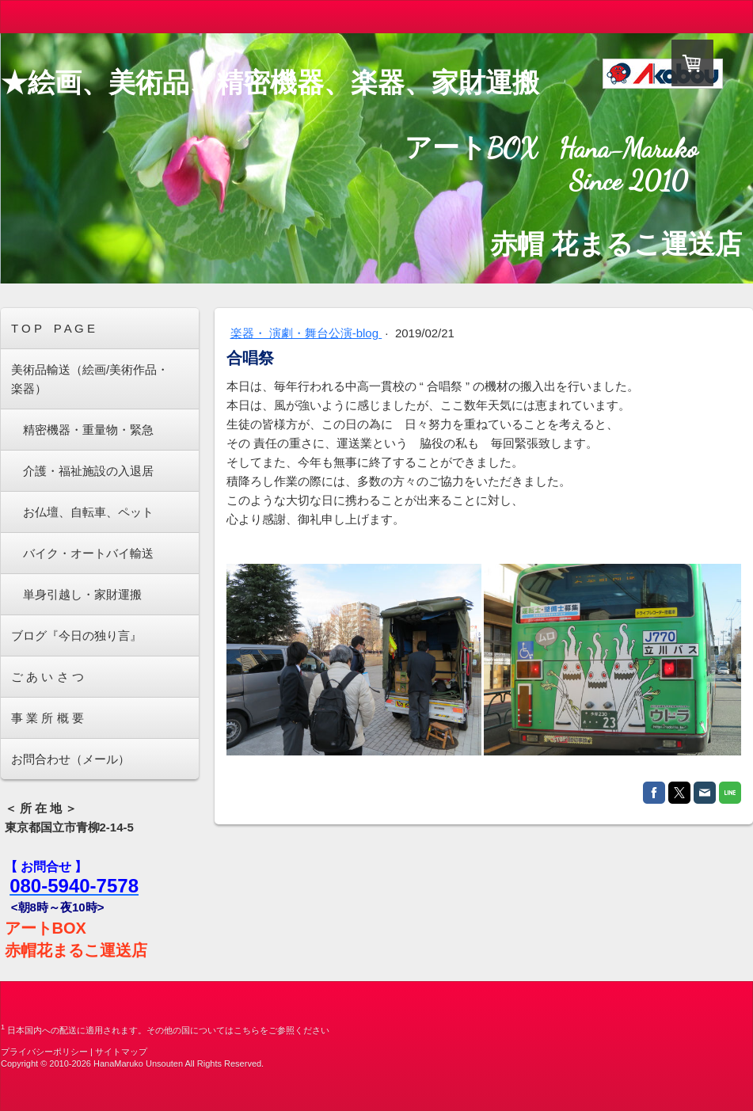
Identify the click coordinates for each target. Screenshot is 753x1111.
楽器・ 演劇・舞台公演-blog (306, 333)
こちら (247, 1030)
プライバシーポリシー (44, 1051)
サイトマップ (121, 1051)
